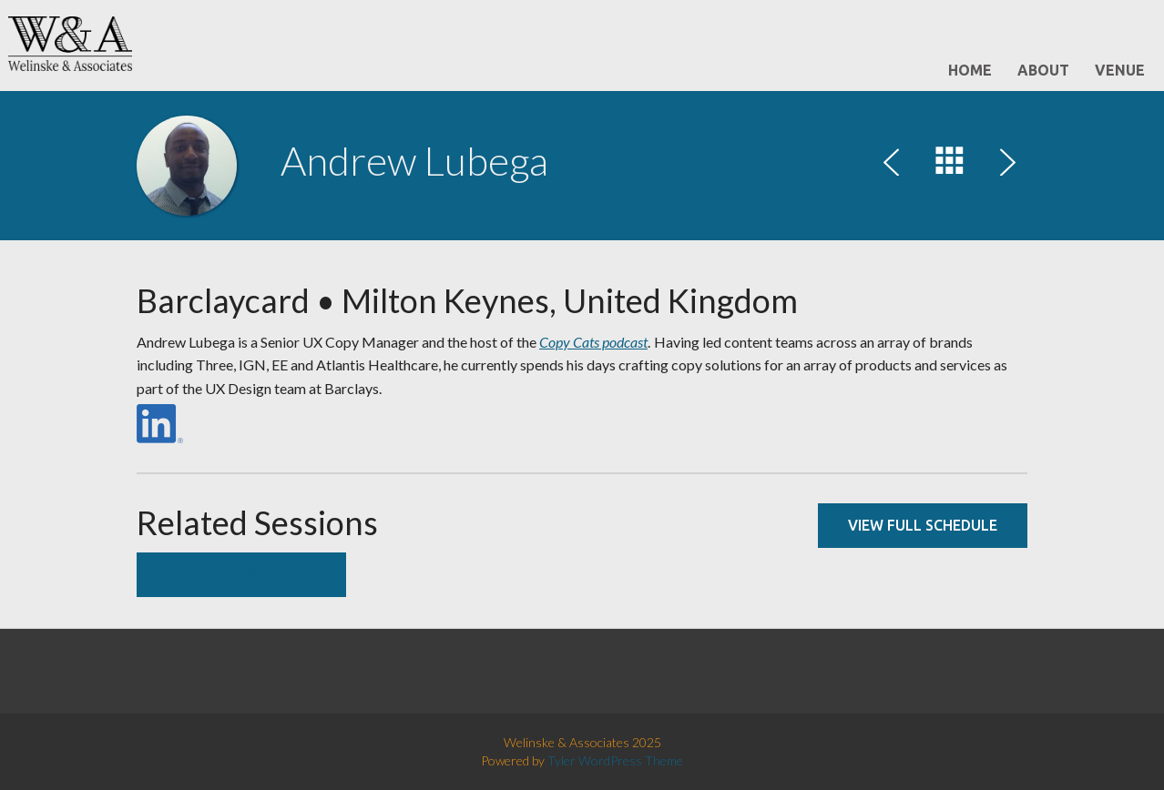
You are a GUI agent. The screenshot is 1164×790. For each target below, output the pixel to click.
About (1043, 70)
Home (970, 70)
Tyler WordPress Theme (615, 760)
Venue (1120, 70)
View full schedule (922, 525)
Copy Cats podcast (593, 341)
